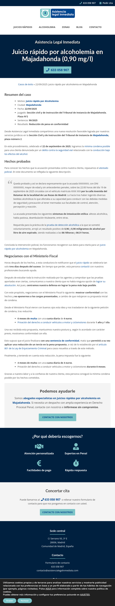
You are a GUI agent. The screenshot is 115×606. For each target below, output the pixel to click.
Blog (79, 27)
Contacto (95, 27)
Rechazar (25, 600)
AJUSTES (85, 594)
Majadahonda (33, 104)
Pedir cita (106, 2)
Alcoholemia (47, 27)
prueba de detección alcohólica (63, 224)
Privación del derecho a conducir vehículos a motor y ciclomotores (52, 322)
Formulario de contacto (57, 562)
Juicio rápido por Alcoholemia (42, 101)
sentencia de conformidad (64, 340)
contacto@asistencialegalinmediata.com (57, 570)
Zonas (66, 27)
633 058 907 (88, 2)
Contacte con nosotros (57, 417)
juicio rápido (82, 262)
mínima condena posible (97, 146)
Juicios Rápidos (22, 27)
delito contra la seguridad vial (57, 150)
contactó (85, 266)
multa (33, 318)
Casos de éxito (25, 84)
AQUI (48, 588)
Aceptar (9, 600)
